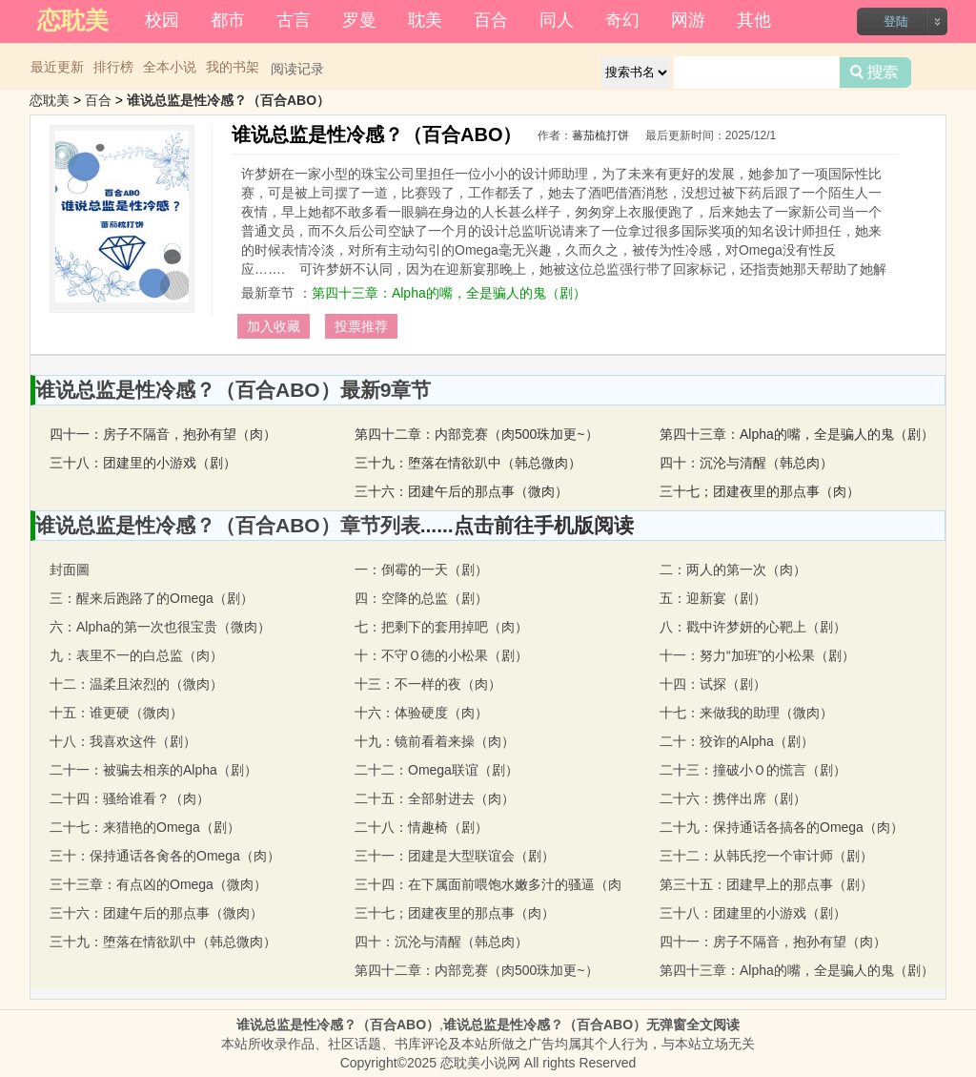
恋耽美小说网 (480, 1062)
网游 (688, 20)
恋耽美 (50, 100)
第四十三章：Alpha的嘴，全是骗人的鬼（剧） (449, 292)
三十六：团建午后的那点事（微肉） (461, 491)
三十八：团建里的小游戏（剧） (143, 462)
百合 (491, 20)
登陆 (896, 21)
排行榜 (113, 66)
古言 (293, 20)
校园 (162, 20)
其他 (754, 20)
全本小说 (169, 66)
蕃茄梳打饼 (600, 135)
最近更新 (57, 66)
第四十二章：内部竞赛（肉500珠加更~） (477, 434)
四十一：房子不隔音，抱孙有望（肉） (163, 434)
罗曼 (359, 20)
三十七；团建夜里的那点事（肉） (760, 491)
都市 (228, 20)
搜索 (875, 72)
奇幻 (622, 20)
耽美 (425, 20)
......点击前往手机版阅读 (527, 525)
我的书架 (232, 66)
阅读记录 (297, 68)
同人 (556, 20)
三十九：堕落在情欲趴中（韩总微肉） (468, 462)
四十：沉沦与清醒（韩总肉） (746, 462)
